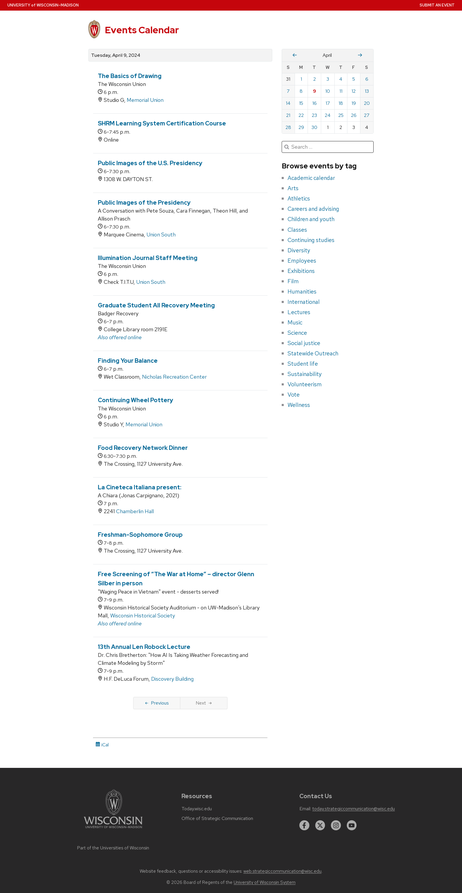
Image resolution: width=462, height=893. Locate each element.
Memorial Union (145, 100)
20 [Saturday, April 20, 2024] (367, 103)
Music (295, 322)
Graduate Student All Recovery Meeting (156, 305)
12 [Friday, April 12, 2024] (354, 91)
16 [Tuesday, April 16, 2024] (314, 103)
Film (293, 281)
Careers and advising (313, 209)
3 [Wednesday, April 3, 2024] (327, 79)
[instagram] (336, 825)
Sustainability (305, 374)
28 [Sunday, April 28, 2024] (288, 127)
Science (297, 333)
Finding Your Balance (128, 361)
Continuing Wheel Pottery (135, 400)
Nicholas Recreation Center (174, 376)
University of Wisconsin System (265, 882)
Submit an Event (437, 5)
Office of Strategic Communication (217, 818)
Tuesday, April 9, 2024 (115, 55)
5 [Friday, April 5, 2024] (353, 79)
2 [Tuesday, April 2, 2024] (314, 79)
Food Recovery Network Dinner (143, 448)
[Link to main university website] (113, 829)
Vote (294, 394)
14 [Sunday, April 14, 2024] (288, 103)
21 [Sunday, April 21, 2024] (288, 115)
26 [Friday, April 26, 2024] (354, 115)
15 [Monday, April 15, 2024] (301, 103)
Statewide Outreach (313, 353)
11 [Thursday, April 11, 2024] (340, 91)
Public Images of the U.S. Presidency (150, 163)
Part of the (113, 848)
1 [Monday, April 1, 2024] (301, 79)
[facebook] (304, 825)
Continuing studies (311, 240)
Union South (161, 234)
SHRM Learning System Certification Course (162, 123)
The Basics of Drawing (129, 76)
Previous (157, 703)
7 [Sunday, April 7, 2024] (288, 91)
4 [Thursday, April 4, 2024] (340, 79)
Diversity (299, 250)
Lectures (299, 312)
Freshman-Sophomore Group (140, 535)
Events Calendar (142, 30)
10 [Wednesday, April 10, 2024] (327, 91)
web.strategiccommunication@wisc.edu (282, 871)
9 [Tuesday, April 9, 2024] (314, 91)
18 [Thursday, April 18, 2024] (341, 103)
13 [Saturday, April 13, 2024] (367, 91)
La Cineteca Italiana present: (140, 487)
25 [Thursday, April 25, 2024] (341, 115)
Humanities (302, 291)
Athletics (299, 198)
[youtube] (352, 825)
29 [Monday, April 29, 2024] (301, 127)
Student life (303, 363)
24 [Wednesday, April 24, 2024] (328, 115)
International (304, 302)
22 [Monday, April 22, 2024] (301, 115)
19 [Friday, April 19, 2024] (354, 103)
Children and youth (311, 219)
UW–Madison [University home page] (43, 5)
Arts (293, 188)
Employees (302, 260)
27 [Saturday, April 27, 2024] (366, 115)
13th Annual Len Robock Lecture (144, 647)
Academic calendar (311, 178)
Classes (297, 229)
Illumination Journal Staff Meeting (147, 258)
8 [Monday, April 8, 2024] (301, 91)
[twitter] (320, 825)
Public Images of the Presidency (144, 202)
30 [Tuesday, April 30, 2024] (314, 127)
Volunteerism (305, 384)
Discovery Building (172, 678)
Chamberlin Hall (135, 511)
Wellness (299, 405)
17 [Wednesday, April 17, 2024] (328, 103)
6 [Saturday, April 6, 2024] (366, 79)
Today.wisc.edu (197, 809)
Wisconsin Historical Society (142, 615)
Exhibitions (301, 271)
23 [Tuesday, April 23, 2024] (314, 115)
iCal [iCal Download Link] (102, 745)
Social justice (304, 343)
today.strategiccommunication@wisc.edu (353, 809)
